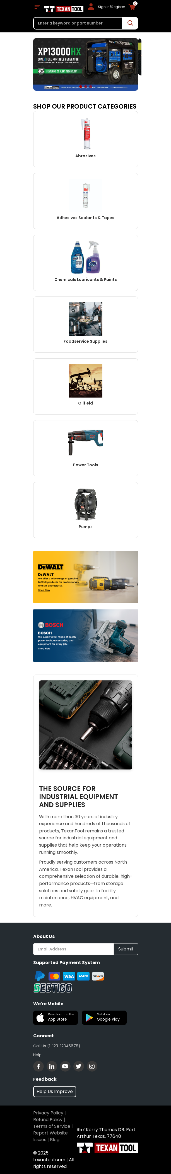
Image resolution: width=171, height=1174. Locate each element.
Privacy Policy (48, 1113)
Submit (126, 949)
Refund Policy (47, 1119)
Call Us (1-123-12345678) (56, 1046)
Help (37, 1055)
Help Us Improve (55, 1091)
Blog (54, 1139)
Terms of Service (51, 1126)
